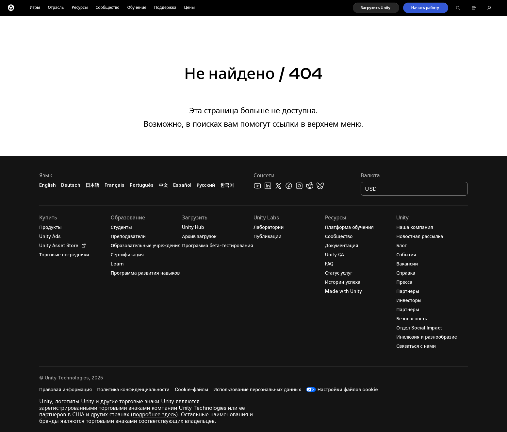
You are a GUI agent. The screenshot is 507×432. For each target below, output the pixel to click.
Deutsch (70, 185)
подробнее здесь (154, 414)
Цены (189, 7)
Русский (206, 185)
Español (182, 185)
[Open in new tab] (82, 245)
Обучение (136, 7)
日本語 (92, 185)
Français (115, 185)
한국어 (227, 185)
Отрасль (56, 7)
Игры (35, 7)
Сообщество (108, 7)
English (47, 185)
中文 (163, 185)
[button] (376, 8)
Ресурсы (80, 7)
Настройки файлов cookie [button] (347, 389)
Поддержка (165, 7)
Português (142, 185)
